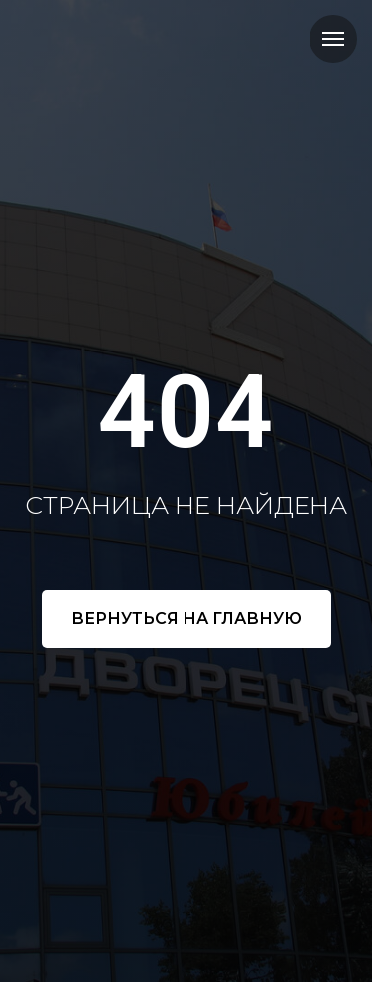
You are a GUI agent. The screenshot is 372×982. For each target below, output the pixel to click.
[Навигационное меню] (333, 39)
